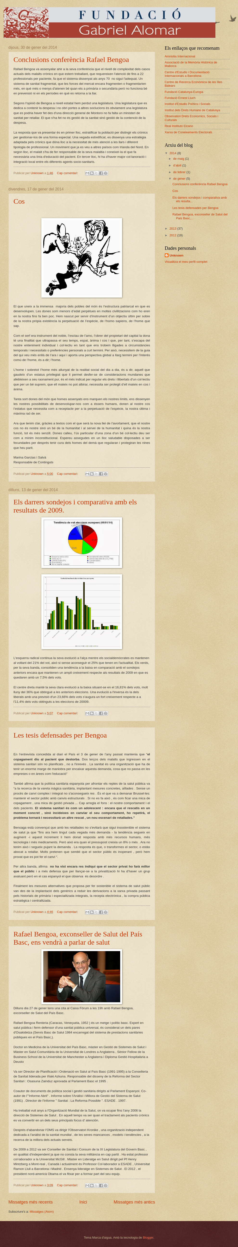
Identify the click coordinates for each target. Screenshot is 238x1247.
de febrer (179, 172)
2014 (173, 153)
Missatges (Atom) (42, 1211)
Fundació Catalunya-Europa (184, 92)
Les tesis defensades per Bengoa (60, 735)
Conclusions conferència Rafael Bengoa (71, 59)
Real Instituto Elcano (179, 126)
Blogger (148, 1237)
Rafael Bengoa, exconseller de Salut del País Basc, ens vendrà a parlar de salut (77, 938)
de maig (179, 158)
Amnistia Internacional (180, 56)
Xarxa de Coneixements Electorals (188, 132)
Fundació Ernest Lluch (180, 98)
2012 (173, 235)
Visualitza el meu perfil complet (186, 261)
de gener (179, 178)
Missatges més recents (30, 1202)
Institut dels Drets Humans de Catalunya (192, 110)
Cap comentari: (68, 173)
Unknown (176, 255)
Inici (83, 1202)
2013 (173, 228)
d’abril (177, 165)
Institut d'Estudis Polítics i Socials (187, 104)
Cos (19, 201)
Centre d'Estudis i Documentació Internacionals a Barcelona (187, 74)
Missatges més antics (134, 1202)
